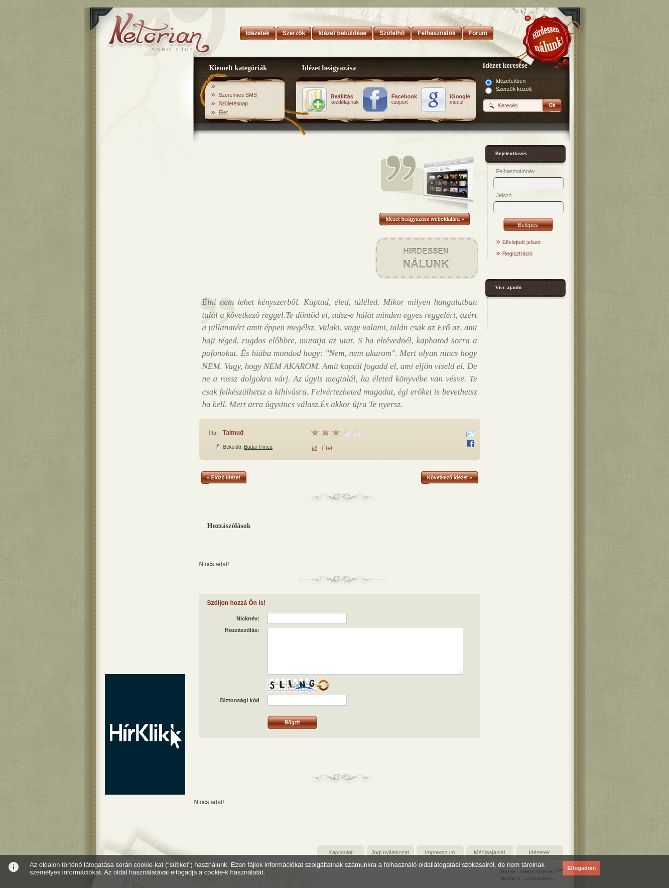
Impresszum (440, 852)
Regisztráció (517, 253)
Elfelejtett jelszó (521, 242)
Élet (223, 112)
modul (460, 99)
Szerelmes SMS (238, 95)
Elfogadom (581, 868)
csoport (404, 99)
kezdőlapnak (345, 99)
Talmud (233, 432)
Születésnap (233, 103)
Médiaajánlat (489, 852)
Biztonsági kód (239, 700)
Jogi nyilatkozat (390, 852)
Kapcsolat (340, 852)
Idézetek (539, 852)
